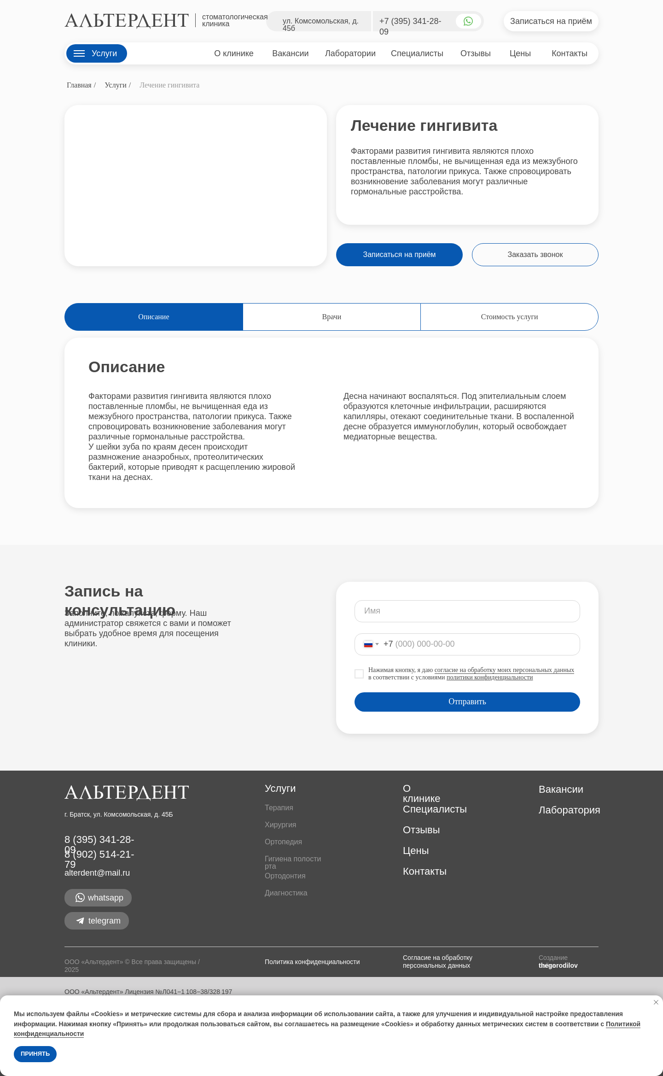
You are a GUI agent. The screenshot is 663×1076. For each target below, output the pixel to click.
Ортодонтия (285, 876)
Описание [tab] (153, 317)
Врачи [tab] (332, 317)
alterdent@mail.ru (97, 872)
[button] (551, 21)
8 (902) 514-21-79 (99, 859)
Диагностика (286, 893)
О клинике (422, 793)
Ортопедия (283, 842)
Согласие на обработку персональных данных (437, 961)
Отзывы (421, 830)
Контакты (425, 871)
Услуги (116, 85)
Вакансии (561, 789)
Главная (79, 85)
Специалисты (435, 809)
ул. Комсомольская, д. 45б (321, 24)
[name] (467, 611)
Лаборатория (569, 810)
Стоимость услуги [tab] (509, 317)
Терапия (279, 808)
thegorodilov (558, 965)
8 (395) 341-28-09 (99, 844)
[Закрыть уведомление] (656, 1002)
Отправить (467, 701)
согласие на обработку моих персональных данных (505, 670)
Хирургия (280, 825)
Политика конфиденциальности (312, 961)
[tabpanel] (331, 419)
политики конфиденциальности (490, 677)
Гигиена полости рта (293, 862)
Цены (416, 850)
